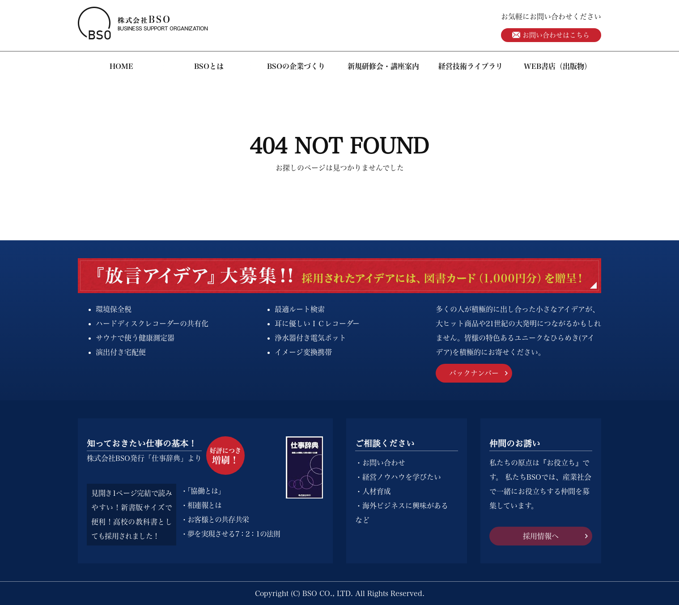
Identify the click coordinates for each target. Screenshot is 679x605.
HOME (121, 66)
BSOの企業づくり (296, 66)
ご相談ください (385, 443)
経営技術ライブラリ (470, 66)
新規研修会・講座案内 (383, 66)
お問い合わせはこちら (551, 35)
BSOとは (209, 66)
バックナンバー (474, 373)
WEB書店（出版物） (557, 66)
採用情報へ (541, 536)
